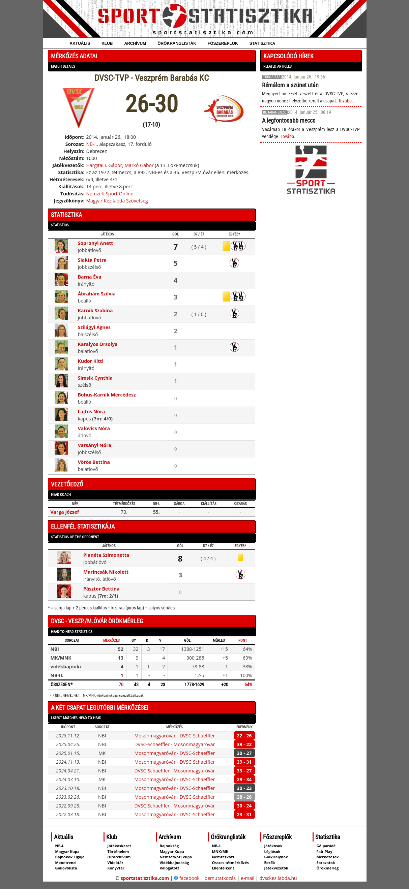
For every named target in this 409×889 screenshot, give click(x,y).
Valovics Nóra (94, 428)
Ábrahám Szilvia (97, 293)
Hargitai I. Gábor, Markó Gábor (119, 165)
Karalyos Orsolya (98, 344)
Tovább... (347, 100)
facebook (186, 878)
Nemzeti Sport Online (109, 193)
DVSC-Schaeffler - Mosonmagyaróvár (174, 744)
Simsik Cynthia (95, 378)
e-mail (247, 878)
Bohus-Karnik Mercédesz (107, 394)
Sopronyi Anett (95, 243)
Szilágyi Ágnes (94, 327)
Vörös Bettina (94, 462)
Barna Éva (89, 277)
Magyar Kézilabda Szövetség (117, 200)
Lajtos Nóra (91, 411)
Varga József (65, 512)
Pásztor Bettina (101, 588)
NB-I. (91, 144)
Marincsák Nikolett (105, 572)
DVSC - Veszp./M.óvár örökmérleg (97, 621)
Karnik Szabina (95, 310)
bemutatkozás (220, 878)
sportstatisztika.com (145, 878)
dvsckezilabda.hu (278, 878)
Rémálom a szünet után (290, 85)
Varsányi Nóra (94, 445)
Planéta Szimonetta (106, 555)
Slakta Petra (92, 260)
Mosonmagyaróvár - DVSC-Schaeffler (174, 735)
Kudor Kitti (91, 361)
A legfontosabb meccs (288, 120)
